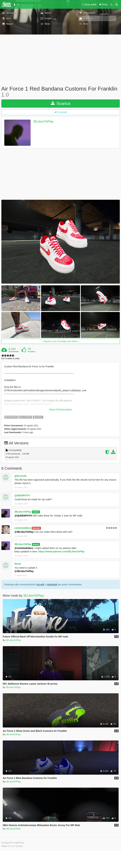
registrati (52, 584)
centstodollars (22, 528)
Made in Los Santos (12, 846)
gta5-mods (20, 475)
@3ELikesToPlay (24, 531)
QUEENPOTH (22, 495)
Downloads (14, 351)
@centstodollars (23, 548)
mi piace (31, 351)
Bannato (36, 528)
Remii (17, 563)
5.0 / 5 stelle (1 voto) (10, 358)
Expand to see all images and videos (60, 341)
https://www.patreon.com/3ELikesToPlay (61, 551)
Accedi (40, 584)
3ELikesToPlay (43, 121)
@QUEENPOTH (23, 515)
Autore (36, 512)
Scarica (60, 103)
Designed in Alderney (12, 842)
